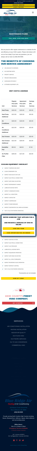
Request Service (18, 5)
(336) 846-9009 (18, 3)
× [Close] (35, 215)
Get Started (18, 303)
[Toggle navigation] (33, 12)
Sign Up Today (18, 278)
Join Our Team (18, 228)
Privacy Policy (24, 445)
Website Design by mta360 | (15, 445)
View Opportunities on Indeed (18, 232)
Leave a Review (18, 7)
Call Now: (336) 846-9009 (18, 38)
